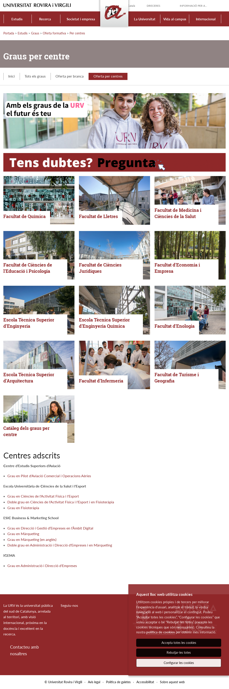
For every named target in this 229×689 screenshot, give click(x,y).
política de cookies (160, 632)
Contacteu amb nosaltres (24, 650)
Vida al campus (174, 19)
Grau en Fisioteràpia (23, 508)
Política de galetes (118, 682)
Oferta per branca (69, 76)
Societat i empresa (81, 19)
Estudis (17, 19)
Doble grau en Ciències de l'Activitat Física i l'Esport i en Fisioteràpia (60, 502)
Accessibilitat (145, 682)
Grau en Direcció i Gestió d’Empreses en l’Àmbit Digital (50, 528)
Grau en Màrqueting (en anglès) (31, 539)
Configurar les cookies (179, 663)
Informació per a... (193, 5)
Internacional (206, 19)
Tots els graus (35, 76)
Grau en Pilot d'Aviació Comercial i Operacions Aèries (49, 476)
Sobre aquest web (172, 682)
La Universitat (144, 19)
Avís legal (94, 682)
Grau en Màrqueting (23, 533)
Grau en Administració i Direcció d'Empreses (42, 565)
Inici (11, 76)
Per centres (77, 33)
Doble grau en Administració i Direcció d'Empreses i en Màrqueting (59, 545)
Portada (8, 33)
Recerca (45, 19)
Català (131, 5)
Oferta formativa (54, 33)
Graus (35, 33)
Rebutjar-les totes (179, 652)
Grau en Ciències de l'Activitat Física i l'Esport (43, 496)
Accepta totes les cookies (178, 643)
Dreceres (153, 5)
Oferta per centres (108, 76)
